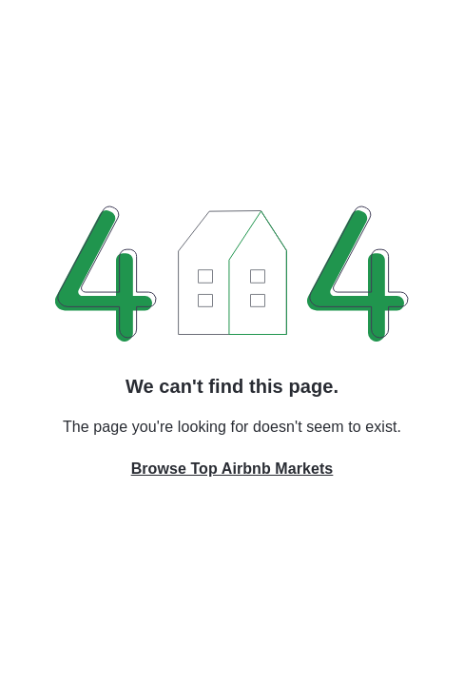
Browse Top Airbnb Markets (232, 468)
